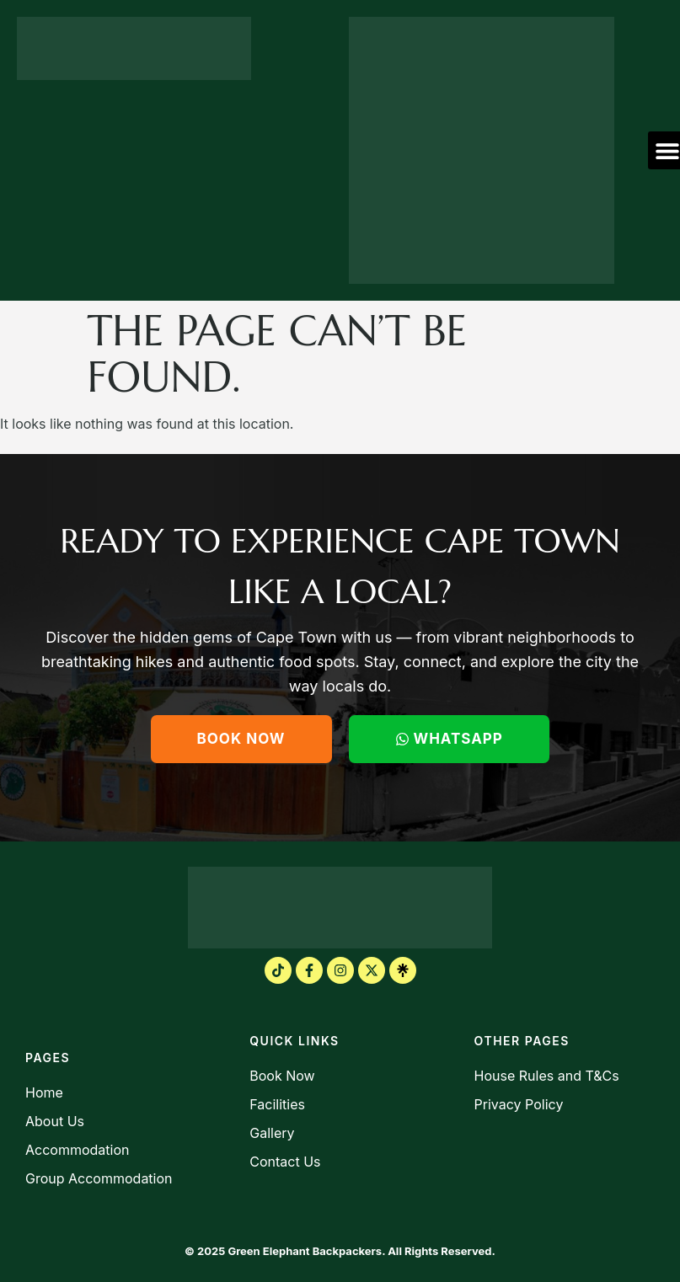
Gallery (271, 1132)
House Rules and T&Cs (546, 1075)
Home (44, 1092)
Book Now (281, 1075)
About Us (54, 1121)
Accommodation (77, 1149)
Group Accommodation (99, 1178)
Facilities (277, 1104)
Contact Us (284, 1161)
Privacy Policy (519, 1104)
